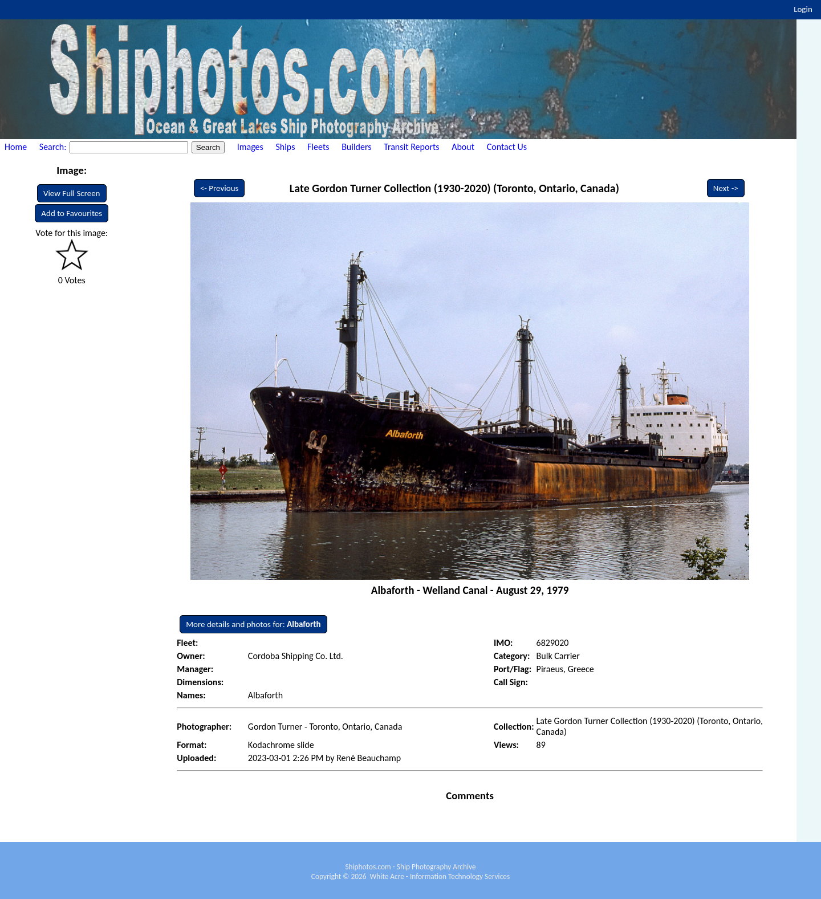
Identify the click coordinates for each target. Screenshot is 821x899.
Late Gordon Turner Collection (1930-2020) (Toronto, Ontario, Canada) (454, 188)
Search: (53, 146)
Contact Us (507, 146)
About (463, 146)
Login (803, 9)
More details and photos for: (253, 624)
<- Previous (219, 188)
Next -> (725, 188)
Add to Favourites (71, 213)
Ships (285, 146)
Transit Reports (411, 146)
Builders (356, 146)
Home (16, 146)
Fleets (318, 146)
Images (250, 146)
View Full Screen (71, 193)
